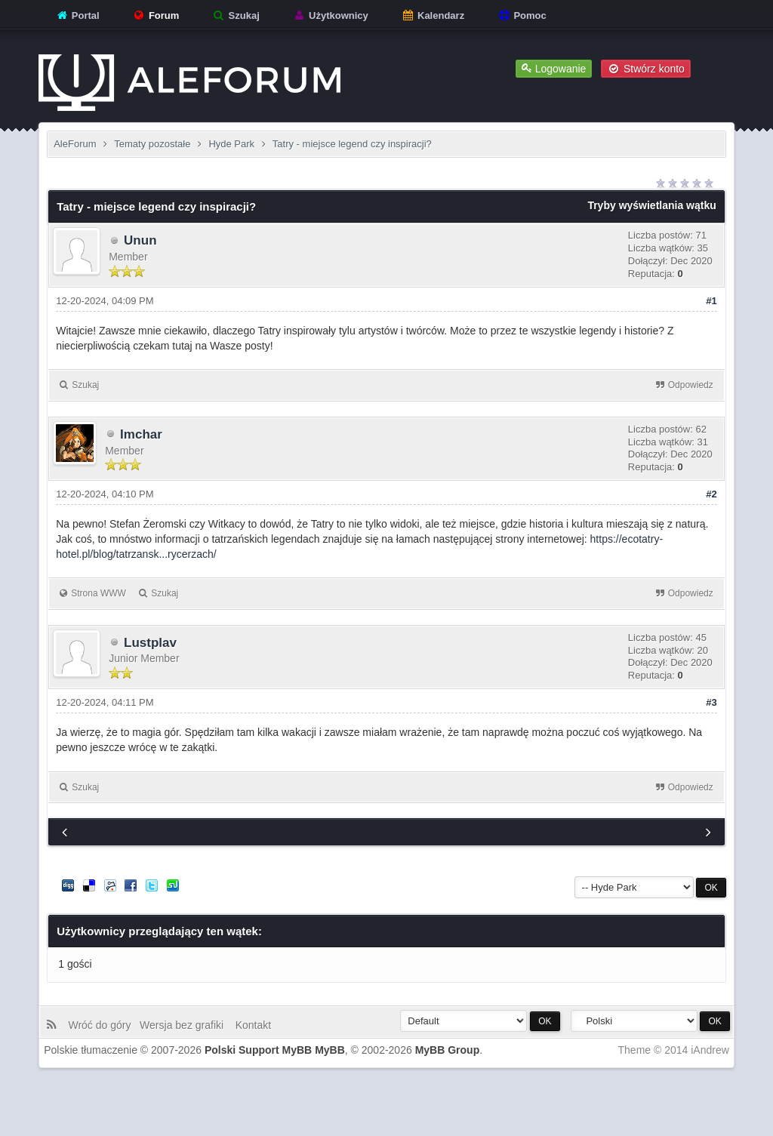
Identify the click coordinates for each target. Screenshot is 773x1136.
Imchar (141, 434)
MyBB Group (447, 1050)
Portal (77, 15)
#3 (711, 702)
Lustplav (150, 643)
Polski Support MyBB (258, 1050)
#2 (711, 494)
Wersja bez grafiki (184, 1025)
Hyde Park (231, 143)
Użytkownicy (330, 15)
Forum (155, 15)
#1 (711, 300)
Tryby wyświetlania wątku (651, 205)
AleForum (75, 143)
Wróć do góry (102, 1025)
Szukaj (236, 15)
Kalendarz (432, 15)
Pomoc (522, 15)
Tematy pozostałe (152, 143)
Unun (140, 240)
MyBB (330, 1050)
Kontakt (252, 1025)
